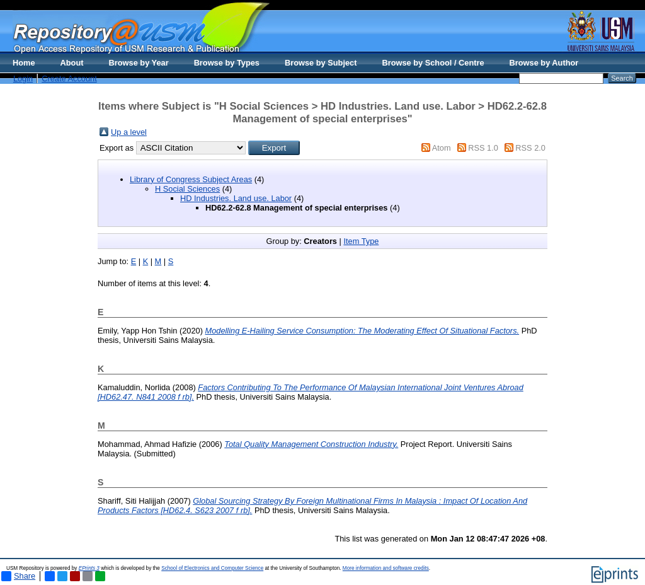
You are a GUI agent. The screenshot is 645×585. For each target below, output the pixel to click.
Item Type (361, 241)
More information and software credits (386, 568)
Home (24, 62)
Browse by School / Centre (433, 62)
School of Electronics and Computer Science (212, 568)
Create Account (69, 78)
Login (23, 78)
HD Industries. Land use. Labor (236, 198)
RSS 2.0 (530, 148)
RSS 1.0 (483, 148)
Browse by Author (544, 62)
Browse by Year (139, 62)
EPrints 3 (89, 568)
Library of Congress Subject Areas (191, 179)
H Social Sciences (187, 189)
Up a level (129, 132)
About (72, 62)
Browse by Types (227, 62)
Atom (441, 148)
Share (18, 576)
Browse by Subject (321, 62)
